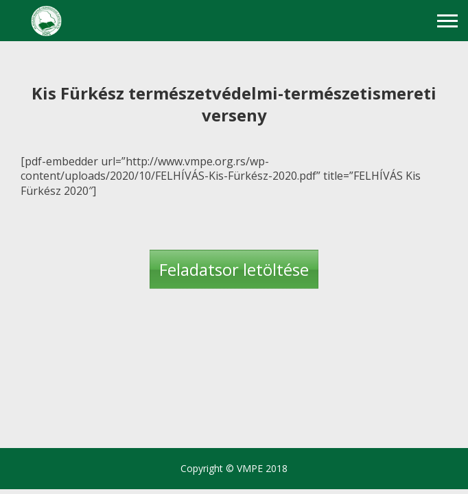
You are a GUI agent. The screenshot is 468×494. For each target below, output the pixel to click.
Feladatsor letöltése (234, 269)
